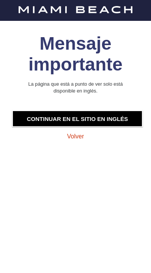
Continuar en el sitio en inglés (77, 119)
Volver (75, 136)
